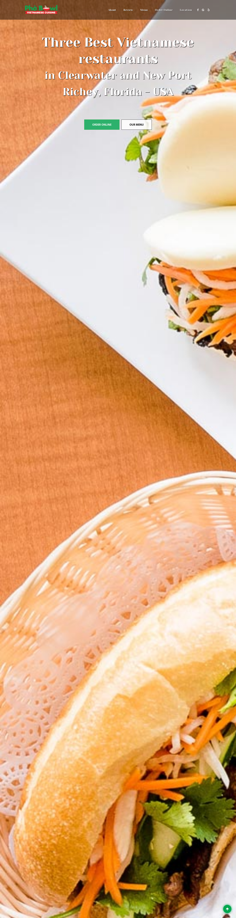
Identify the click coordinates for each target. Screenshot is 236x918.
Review (128, 10)
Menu (144, 10)
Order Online (164, 10)
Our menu (136, 124)
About (112, 10)
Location (186, 10)
